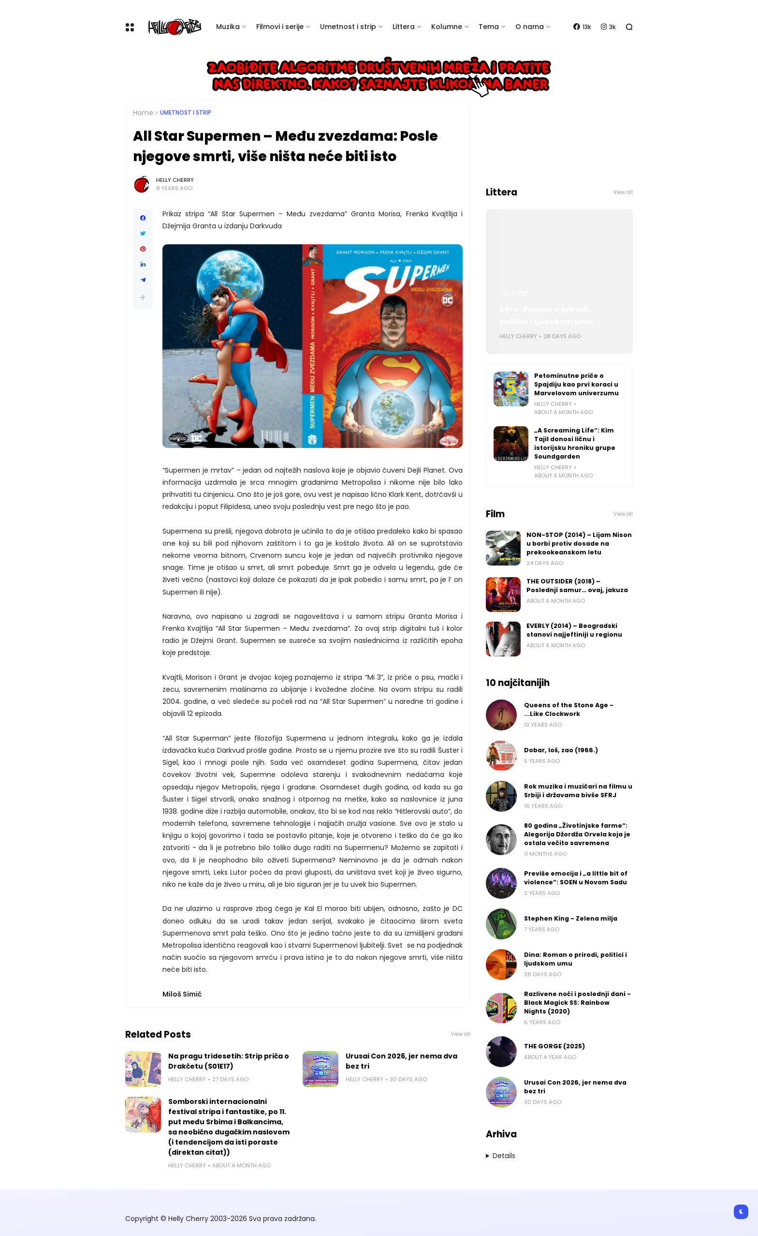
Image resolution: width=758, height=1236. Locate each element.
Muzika (228, 26)
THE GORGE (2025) (554, 1046)
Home (143, 113)
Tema (489, 26)
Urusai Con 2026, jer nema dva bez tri (401, 1061)
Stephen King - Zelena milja (570, 918)
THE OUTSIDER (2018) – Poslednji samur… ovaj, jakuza (577, 585)
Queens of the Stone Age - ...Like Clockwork (568, 709)
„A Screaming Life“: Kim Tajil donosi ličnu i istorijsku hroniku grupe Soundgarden (574, 443)
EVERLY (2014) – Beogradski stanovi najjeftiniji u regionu (574, 630)
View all (460, 1034)
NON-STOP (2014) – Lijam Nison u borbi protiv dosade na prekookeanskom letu (579, 543)
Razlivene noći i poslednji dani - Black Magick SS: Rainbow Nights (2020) (577, 1002)
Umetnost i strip (348, 26)
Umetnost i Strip (185, 113)
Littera (404, 26)
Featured (515, 294)
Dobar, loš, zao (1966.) (561, 750)
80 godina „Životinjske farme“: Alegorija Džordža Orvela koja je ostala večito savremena (577, 834)
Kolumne (446, 26)
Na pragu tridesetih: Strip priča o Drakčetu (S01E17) (228, 1061)
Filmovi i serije (280, 26)
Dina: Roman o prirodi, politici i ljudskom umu (546, 315)
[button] (143, 297)
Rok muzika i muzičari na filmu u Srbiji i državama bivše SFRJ (578, 790)
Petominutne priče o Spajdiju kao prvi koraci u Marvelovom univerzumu (576, 384)
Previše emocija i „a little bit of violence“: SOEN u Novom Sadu (575, 877)
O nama (529, 26)
